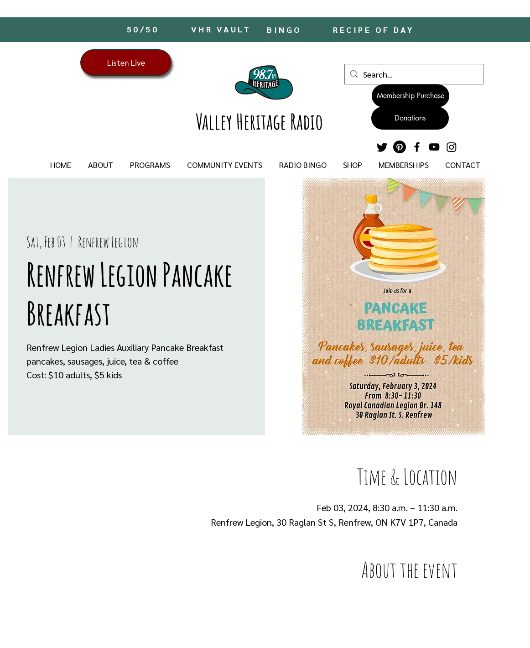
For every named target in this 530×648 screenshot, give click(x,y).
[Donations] (410, 118)
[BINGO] (285, 29)
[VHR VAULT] (221, 28)
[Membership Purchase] (410, 95)
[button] (100, 164)
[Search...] (413, 74)
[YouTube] (434, 147)
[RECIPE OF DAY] (374, 29)
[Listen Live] (125, 62)
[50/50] (143, 28)
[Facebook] (416, 147)
